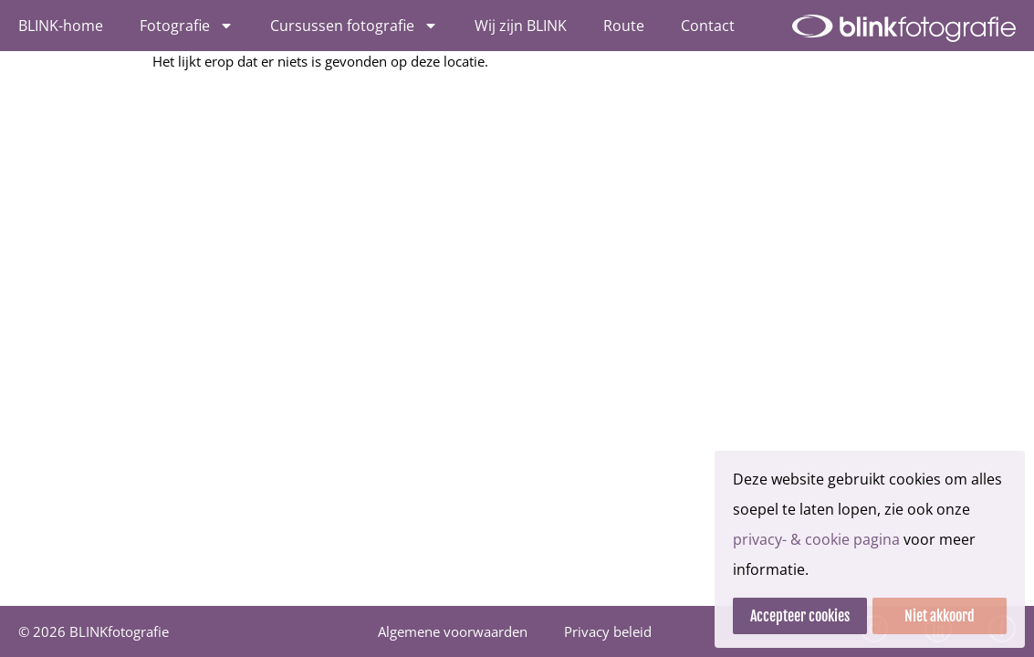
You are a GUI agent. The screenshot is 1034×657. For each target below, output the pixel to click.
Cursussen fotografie (354, 25)
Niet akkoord (939, 616)
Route (623, 26)
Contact (708, 26)
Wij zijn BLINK (521, 26)
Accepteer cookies (800, 616)
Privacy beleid (608, 631)
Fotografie (187, 25)
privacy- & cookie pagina (816, 539)
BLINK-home (60, 26)
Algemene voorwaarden (452, 631)
